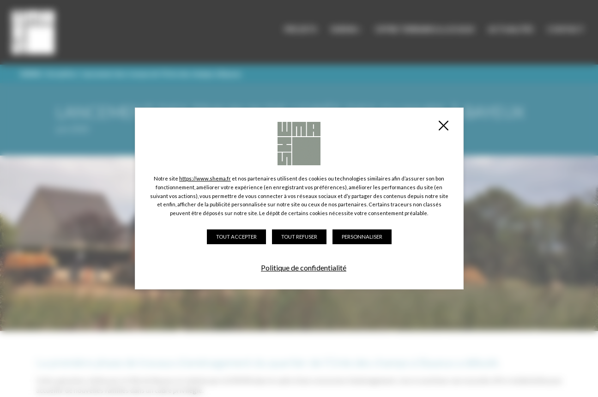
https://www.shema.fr (205, 178)
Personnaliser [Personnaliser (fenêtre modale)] (362, 237)
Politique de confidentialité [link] (303, 267)
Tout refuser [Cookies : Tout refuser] (299, 237)
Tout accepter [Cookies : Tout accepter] (236, 237)
